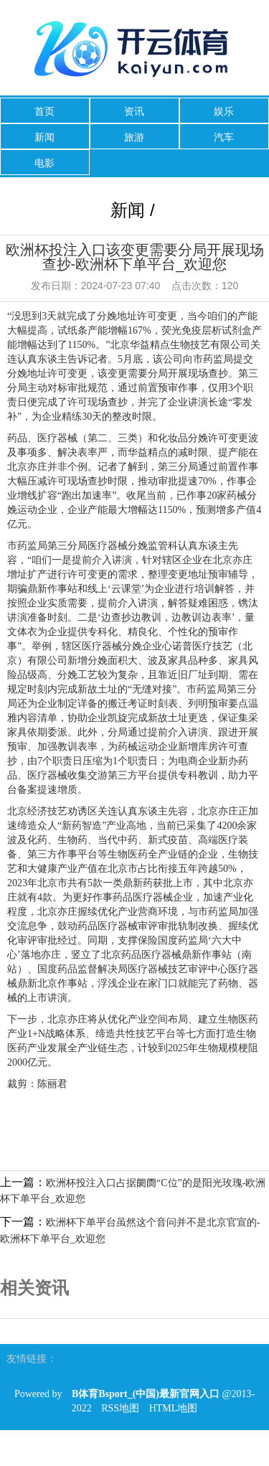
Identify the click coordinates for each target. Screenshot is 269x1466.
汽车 (224, 137)
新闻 (44, 137)
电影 (44, 163)
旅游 (134, 137)
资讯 (134, 111)
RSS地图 (120, 1408)
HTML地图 (173, 1408)
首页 (44, 111)
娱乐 (224, 111)
